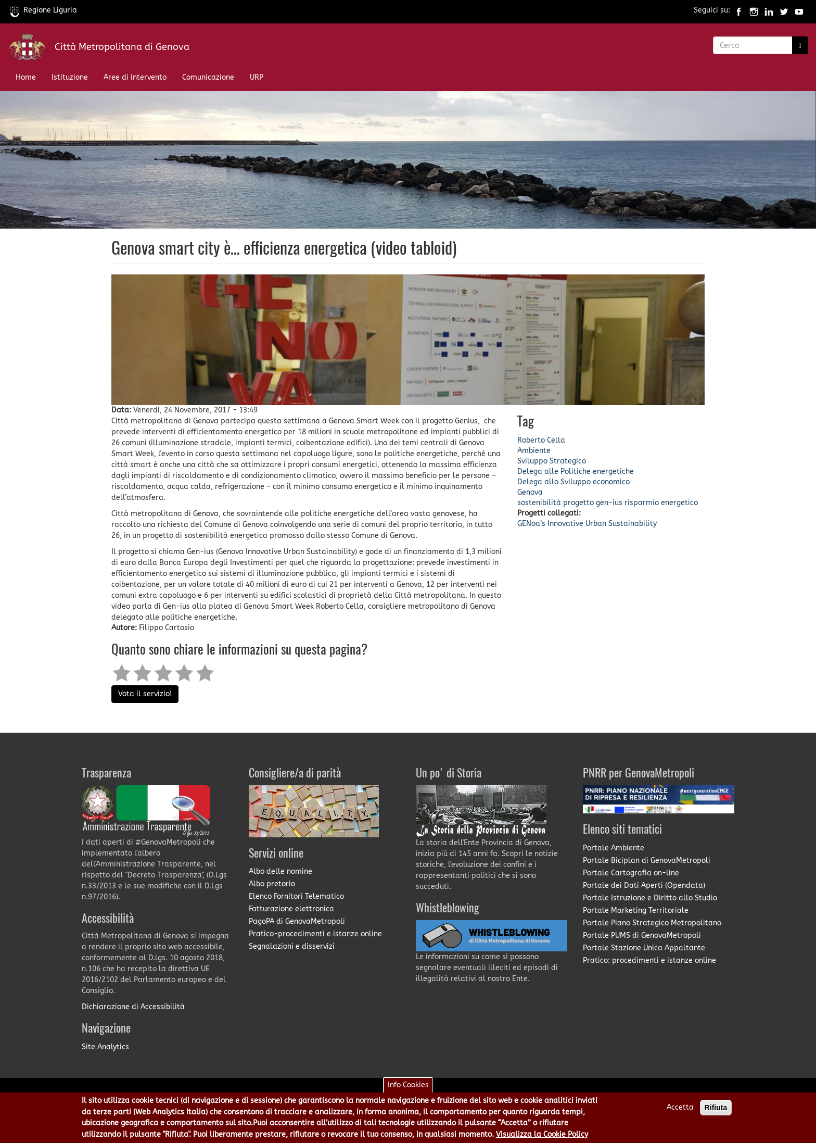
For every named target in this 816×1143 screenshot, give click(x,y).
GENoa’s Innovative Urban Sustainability (587, 523)
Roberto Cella (541, 440)
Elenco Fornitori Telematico (296, 896)
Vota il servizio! (145, 693)
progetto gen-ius (592, 502)
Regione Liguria (43, 10)
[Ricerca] (800, 45)
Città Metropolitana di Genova (122, 47)
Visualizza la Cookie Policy (542, 1136)
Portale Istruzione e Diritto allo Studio (650, 898)
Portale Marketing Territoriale (635, 910)
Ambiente (534, 450)
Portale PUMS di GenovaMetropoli (642, 935)
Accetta (680, 1110)
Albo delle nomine (280, 871)
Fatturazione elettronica (291, 909)
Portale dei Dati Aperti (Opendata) (644, 885)
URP (256, 77)
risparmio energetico (661, 502)
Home (26, 77)
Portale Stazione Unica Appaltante (644, 948)
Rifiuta (716, 1110)
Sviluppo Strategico (551, 461)
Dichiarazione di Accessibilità (133, 1006)
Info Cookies (408, 1087)
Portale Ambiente (613, 848)
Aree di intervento (135, 77)
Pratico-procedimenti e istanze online (315, 934)
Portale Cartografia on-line (631, 873)
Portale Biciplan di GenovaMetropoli (646, 860)
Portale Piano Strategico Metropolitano (652, 923)
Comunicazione (208, 77)
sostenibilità (539, 502)
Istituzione (70, 77)
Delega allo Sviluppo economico (573, 482)
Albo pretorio (272, 884)
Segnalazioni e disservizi (292, 946)
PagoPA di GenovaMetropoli (297, 921)
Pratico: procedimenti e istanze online (649, 960)
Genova (530, 492)
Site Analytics (105, 1046)
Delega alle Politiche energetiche (575, 471)
